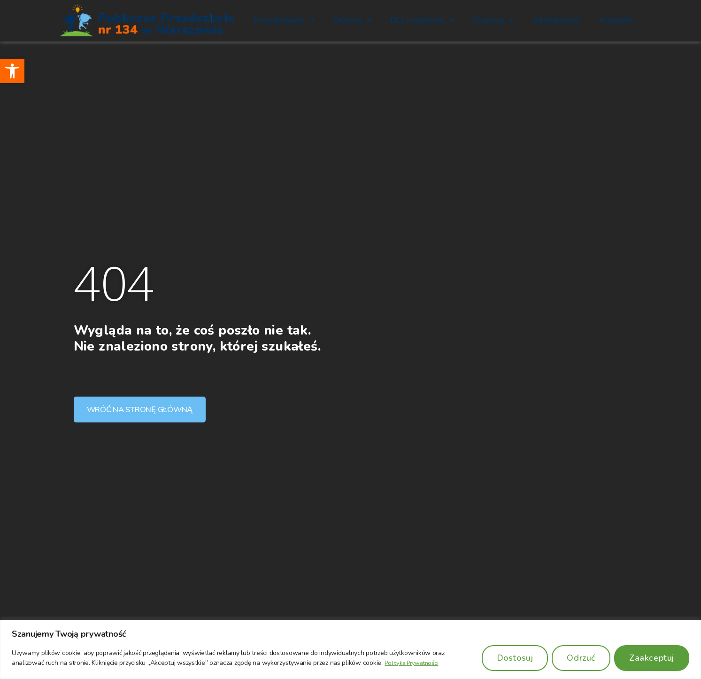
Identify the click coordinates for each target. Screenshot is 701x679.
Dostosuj (515, 657)
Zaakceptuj (651, 657)
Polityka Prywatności (414, 662)
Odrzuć (581, 657)
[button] (12, 71)
